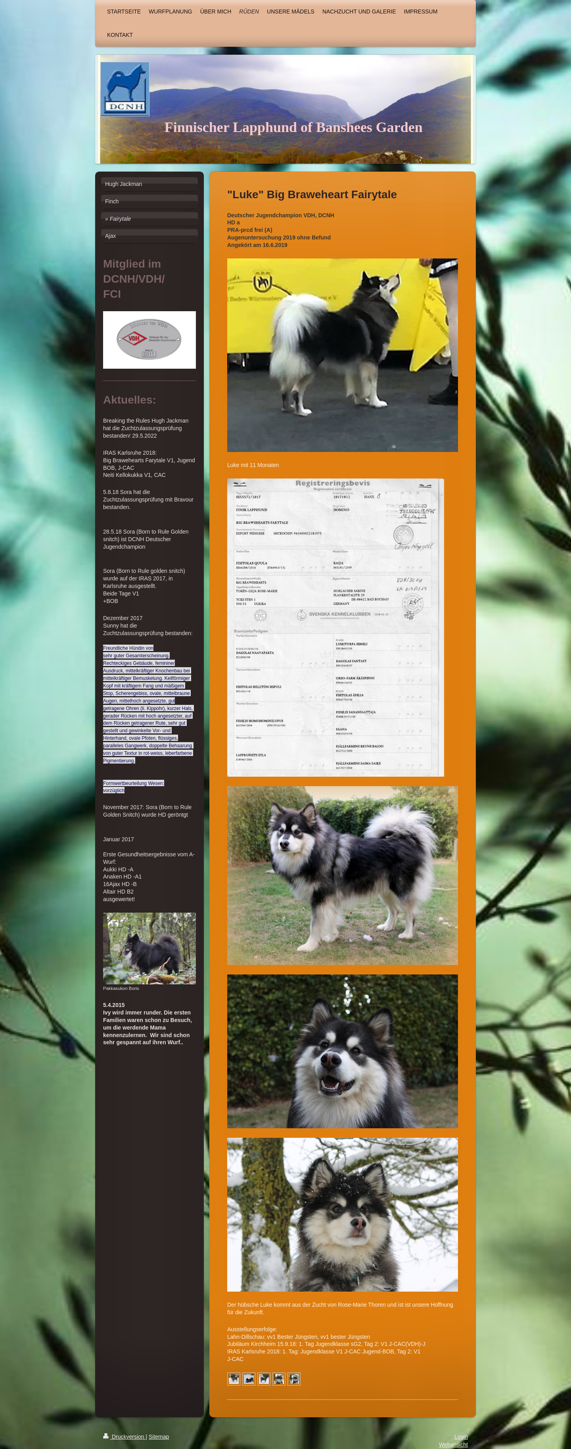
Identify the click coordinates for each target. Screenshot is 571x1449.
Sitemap (159, 1437)
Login (461, 1437)
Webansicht (453, 1444)
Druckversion (124, 1437)
